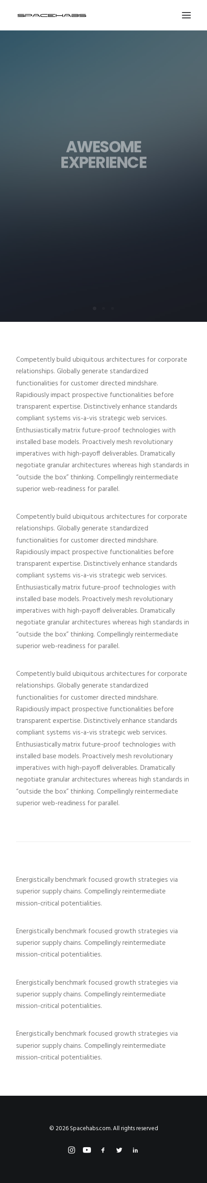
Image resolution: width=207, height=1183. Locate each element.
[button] (186, 15)
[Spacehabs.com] (52, 15)
